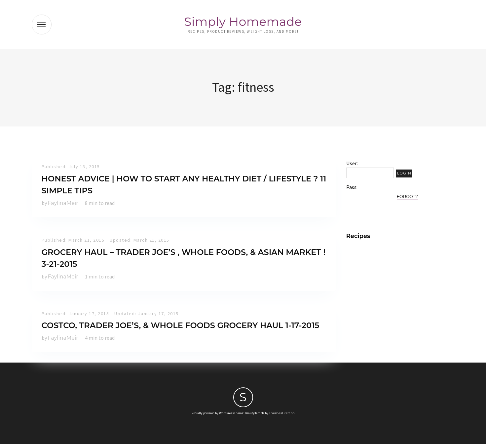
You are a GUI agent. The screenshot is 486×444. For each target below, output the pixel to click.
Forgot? (407, 196)
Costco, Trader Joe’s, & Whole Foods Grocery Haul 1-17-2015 (180, 325)
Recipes (358, 236)
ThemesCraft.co (282, 413)
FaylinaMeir (63, 203)
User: (352, 163)
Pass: (351, 187)
